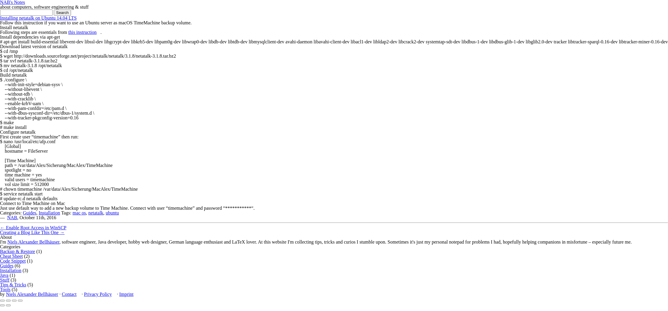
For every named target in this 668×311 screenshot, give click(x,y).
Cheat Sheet (11, 256)
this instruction (82, 32)
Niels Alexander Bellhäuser (33, 241)
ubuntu (112, 212)
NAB (12, 217)
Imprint (126, 294)
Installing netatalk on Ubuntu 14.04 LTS (38, 17)
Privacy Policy (98, 294)
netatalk (95, 212)
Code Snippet (13, 260)
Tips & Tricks (13, 284)
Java (4, 275)
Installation (49, 212)
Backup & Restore (17, 251)
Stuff (5, 279)
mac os (79, 212)
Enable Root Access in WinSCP (33, 227)
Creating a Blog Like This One (32, 232)
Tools (5, 289)
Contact (69, 294)
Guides (29, 212)
